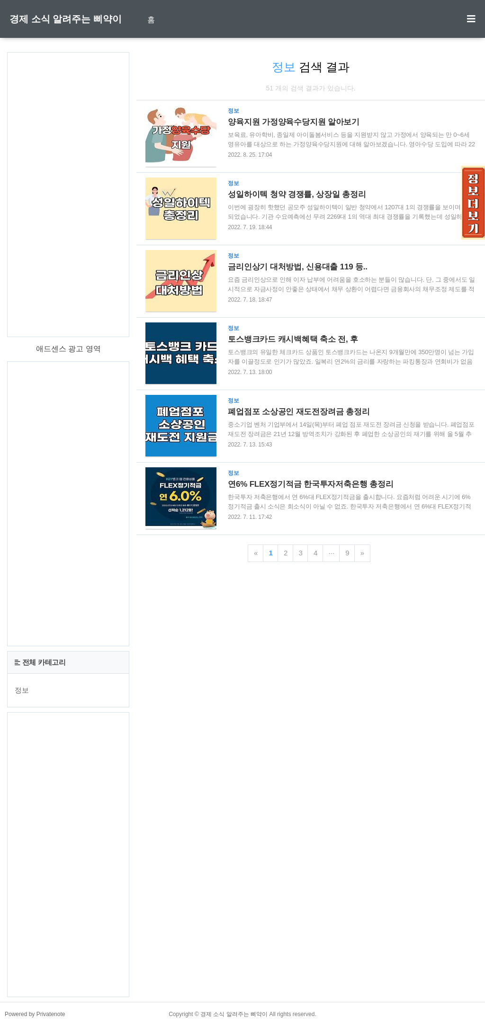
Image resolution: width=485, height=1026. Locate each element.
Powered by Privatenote (35, 1014)
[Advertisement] (68, 195)
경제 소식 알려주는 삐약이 (65, 19)
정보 (22, 690)
